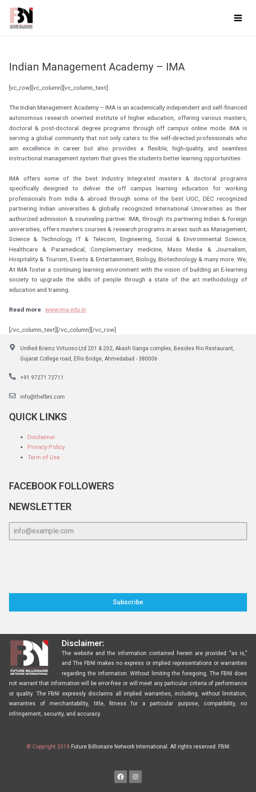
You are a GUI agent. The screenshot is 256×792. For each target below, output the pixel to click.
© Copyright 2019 (48, 747)
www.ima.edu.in (65, 309)
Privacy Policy (46, 446)
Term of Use (43, 457)
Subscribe (128, 602)
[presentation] (128, 566)
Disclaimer (41, 436)
